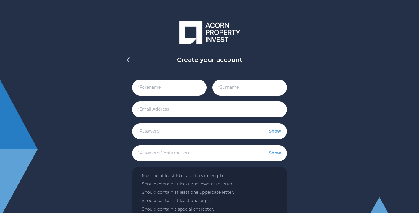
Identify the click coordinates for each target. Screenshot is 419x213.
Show (275, 131)
